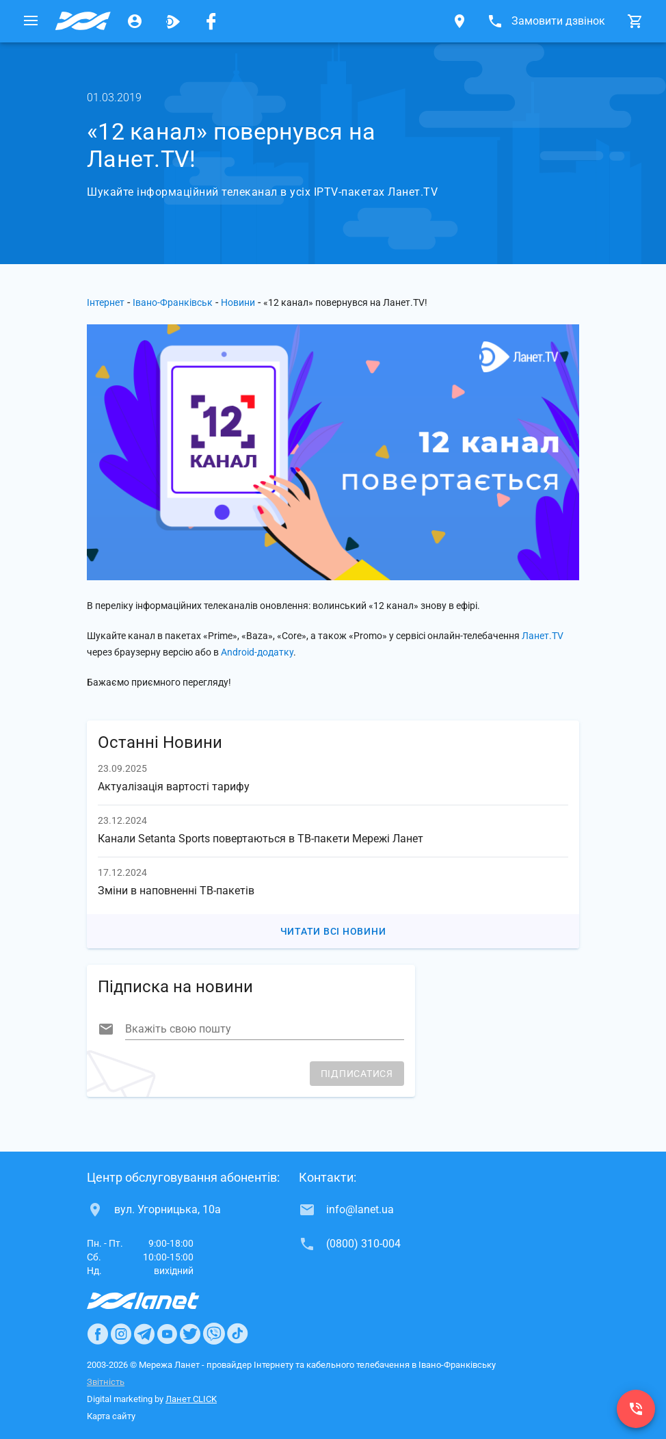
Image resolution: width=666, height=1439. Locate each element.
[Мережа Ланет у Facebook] (211, 21)
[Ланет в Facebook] (98, 1334)
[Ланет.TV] (173, 21)
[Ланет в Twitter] (190, 1334)
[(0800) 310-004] (636, 1409)
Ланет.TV (542, 635)
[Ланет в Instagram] (121, 1334)
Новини (238, 302)
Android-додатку (257, 652)
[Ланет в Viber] (214, 1334)
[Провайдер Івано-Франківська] (83, 21)
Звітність (105, 1382)
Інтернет (105, 302)
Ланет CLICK (191, 1399)
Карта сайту (111, 1416)
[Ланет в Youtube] (167, 1334)
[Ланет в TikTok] (237, 1334)
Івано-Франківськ (173, 302)
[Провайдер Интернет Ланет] (159, 1301)
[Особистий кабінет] (135, 21)
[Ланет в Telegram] (144, 1334)
